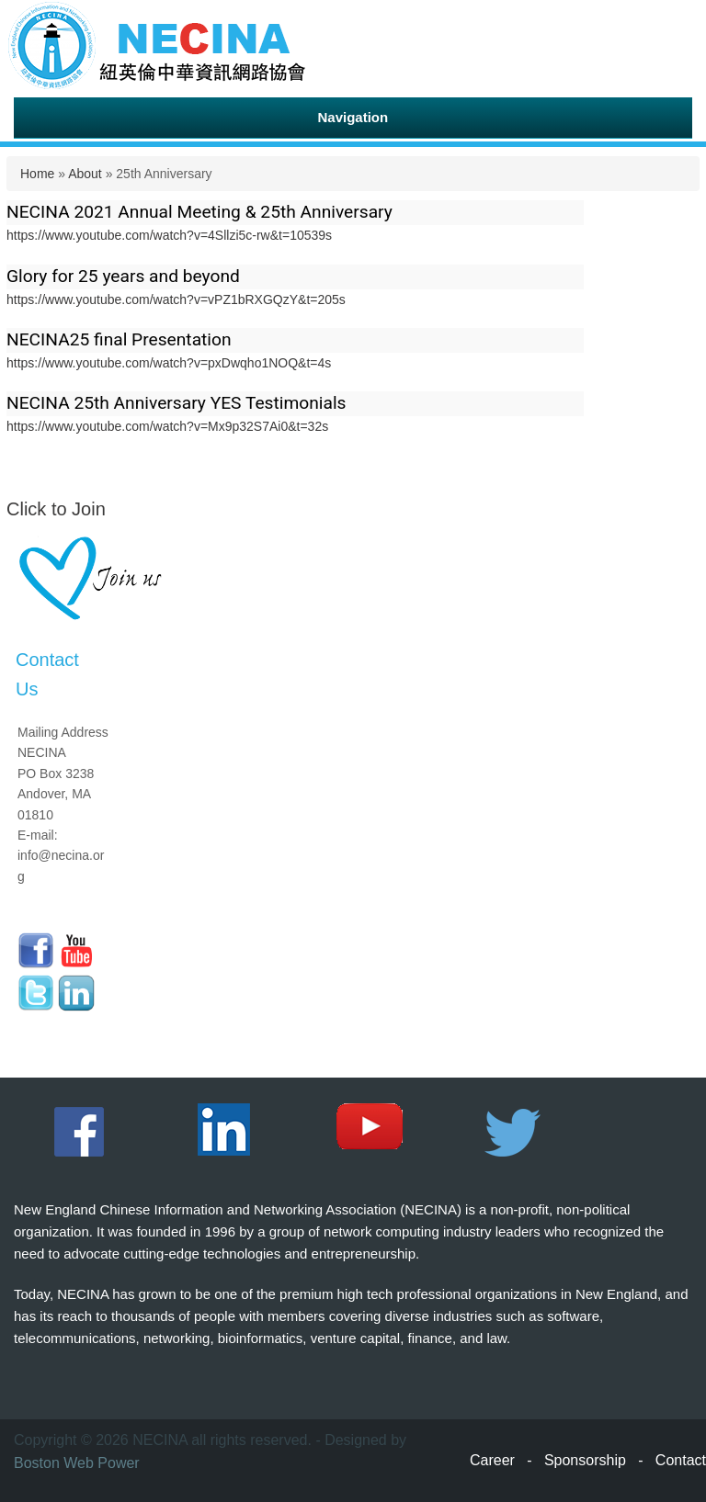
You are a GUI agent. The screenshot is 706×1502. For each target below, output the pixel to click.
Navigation (352, 117)
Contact (680, 1460)
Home (37, 173)
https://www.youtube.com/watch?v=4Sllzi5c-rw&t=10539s (169, 235)
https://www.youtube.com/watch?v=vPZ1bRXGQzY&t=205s (176, 299)
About (85, 173)
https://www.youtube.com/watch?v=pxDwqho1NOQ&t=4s (168, 363)
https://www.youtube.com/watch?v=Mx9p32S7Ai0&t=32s (167, 426)
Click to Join (56, 509)
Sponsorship (585, 1460)
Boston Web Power (77, 1463)
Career (492, 1460)
